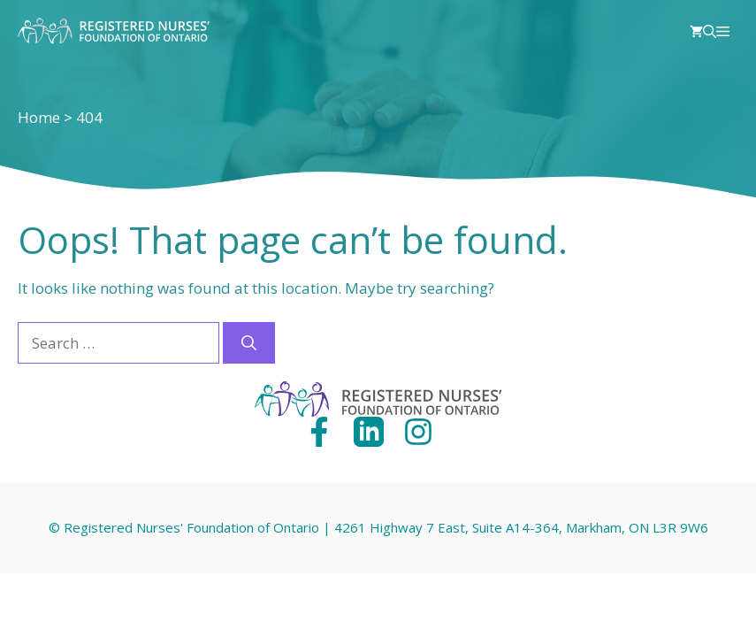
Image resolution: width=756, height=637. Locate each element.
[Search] (249, 343)
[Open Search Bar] (709, 31)
